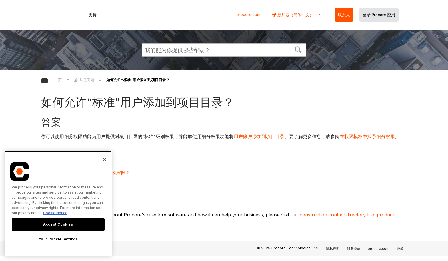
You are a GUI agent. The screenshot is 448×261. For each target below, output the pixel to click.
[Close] (104, 159)
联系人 (344, 15)
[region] (58, 203)
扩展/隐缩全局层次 (48, 81)
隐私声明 (333, 248)
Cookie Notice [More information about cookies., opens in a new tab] (55, 213)
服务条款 (354, 248)
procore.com (248, 14)
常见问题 (84, 79)
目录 (279, 136)
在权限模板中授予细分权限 (367, 136)
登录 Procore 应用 (379, 15)
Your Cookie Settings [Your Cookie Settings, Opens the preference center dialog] (58, 239)
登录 (400, 248)
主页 (58, 79)
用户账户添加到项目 (254, 136)
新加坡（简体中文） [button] (294, 14)
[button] (298, 49)
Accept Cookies (58, 224)
